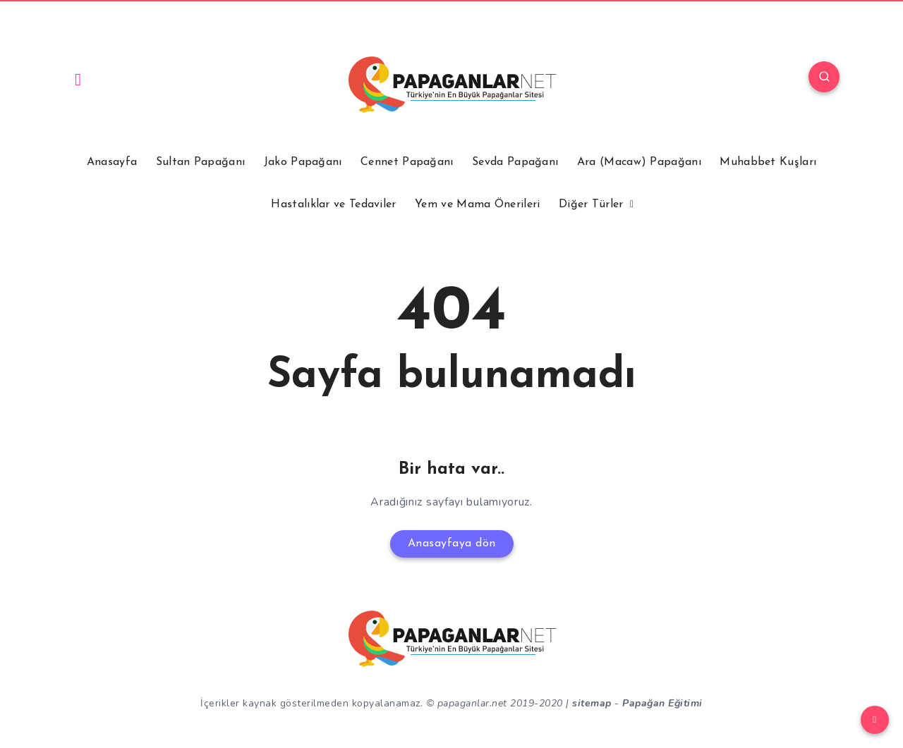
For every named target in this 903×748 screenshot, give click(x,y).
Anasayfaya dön (452, 543)
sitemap (592, 703)
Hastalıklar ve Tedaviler (333, 204)
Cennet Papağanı (407, 162)
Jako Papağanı (303, 162)
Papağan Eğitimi (662, 703)
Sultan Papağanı (201, 162)
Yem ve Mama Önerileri (477, 204)
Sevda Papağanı (515, 162)
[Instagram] (78, 78)
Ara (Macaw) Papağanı (639, 162)
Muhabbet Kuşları (768, 162)
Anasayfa (112, 162)
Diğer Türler (591, 204)
